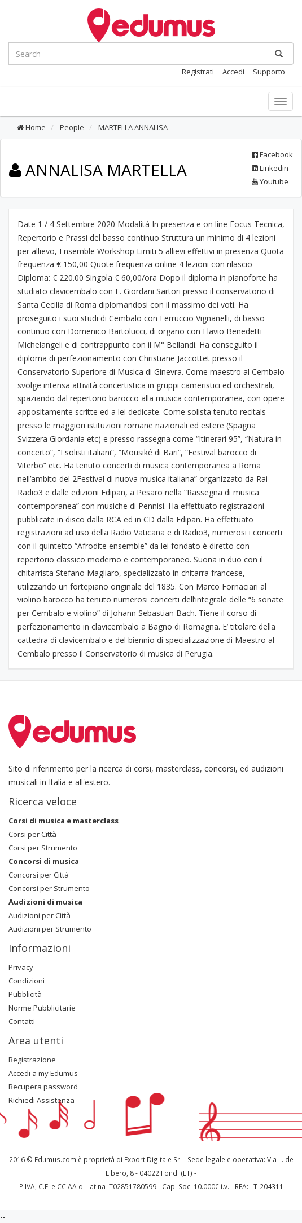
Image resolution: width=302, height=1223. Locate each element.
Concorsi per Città (38, 875)
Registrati (198, 72)
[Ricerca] (279, 53)
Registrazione (32, 1059)
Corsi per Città (32, 834)
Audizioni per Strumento (49, 929)
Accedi (233, 72)
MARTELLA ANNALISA (132, 127)
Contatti (21, 1021)
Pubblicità (25, 994)
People (71, 127)
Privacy (20, 967)
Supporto (269, 72)
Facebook (272, 154)
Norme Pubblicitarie (42, 1008)
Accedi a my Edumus (43, 1073)
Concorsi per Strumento (49, 888)
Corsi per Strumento (42, 848)
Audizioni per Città (39, 915)
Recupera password (43, 1087)
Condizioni (26, 981)
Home (31, 127)
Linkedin (270, 168)
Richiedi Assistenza (41, 1100)
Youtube (270, 181)
